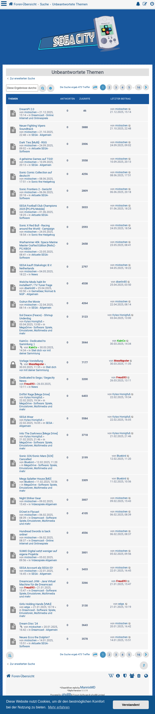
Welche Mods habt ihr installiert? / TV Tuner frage (35, 283)
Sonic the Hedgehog (43, 181)
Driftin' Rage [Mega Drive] (34, 394)
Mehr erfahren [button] (59, 707)
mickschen (30, 112)
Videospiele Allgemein (44, 504)
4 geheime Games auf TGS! (36, 159)
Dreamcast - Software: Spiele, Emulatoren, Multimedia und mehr (38, 520)
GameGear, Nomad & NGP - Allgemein (37, 293)
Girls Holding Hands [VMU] (35, 604)
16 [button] (138, 87)
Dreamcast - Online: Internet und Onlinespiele (36, 117)
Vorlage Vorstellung (31, 360)
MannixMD (87, 687)
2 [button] (109, 87)
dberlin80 (29, 288)
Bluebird (29, 462)
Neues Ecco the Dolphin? (34, 637)
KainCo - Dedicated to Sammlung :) (32, 342)
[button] (95, 87)
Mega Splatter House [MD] (35, 478)
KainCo (33, 347)
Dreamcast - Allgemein (44, 629)
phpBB (66, 694)
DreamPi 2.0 (26, 109)
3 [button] (116, 87)
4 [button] (122, 87)
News (34, 274)
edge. (27, 607)
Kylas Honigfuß (33, 321)
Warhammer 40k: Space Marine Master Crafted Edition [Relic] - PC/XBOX (38, 245)
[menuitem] (152, 4)
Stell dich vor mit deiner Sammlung (35, 352)
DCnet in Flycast (29, 511)
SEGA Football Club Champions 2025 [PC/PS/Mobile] (38, 207)
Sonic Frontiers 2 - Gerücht (35, 189)
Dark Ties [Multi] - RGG (33, 142)
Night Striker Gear (30, 498)
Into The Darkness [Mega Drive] (38, 433)
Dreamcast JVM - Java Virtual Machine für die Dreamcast (37, 583)
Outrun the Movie (29, 301)
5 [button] (129, 87)
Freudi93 (29, 383)
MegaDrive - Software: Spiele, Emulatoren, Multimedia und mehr (35, 330)
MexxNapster (36, 364)
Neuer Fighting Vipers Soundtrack (32, 127)
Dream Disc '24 (28, 623)
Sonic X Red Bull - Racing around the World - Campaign (36, 227)
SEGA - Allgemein (41, 134)
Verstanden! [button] (131, 704)
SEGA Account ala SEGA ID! (36, 567)
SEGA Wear (26, 416)
